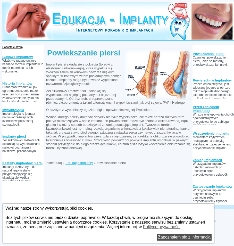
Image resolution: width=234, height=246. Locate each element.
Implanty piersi (14, 136)
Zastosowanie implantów (212, 186)
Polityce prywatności (161, 227)
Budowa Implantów (17, 57)
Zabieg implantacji (207, 160)
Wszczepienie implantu (211, 133)
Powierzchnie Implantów (212, 80)
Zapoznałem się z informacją (184, 237)
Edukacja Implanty (79, 163)
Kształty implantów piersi (22, 163)
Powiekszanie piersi (208, 54)
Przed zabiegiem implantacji (206, 109)
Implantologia (13, 110)
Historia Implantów (17, 83)
